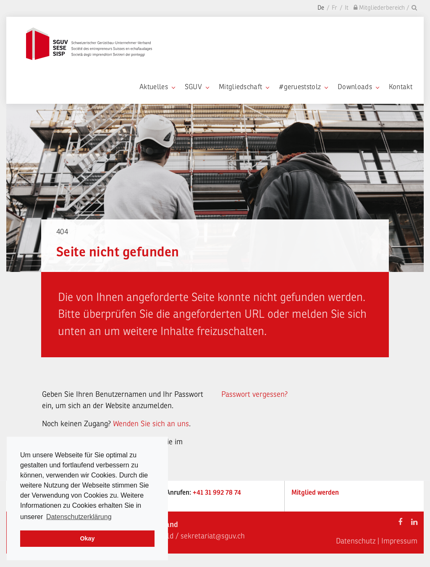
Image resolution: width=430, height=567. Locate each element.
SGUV (197, 87)
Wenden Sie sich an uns (151, 423)
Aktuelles (157, 87)
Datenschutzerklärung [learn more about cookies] (79, 516)
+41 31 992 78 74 (217, 492)
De (320, 7)
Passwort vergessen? (254, 394)
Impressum (399, 541)
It (347, 7)
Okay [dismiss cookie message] (87, 538)
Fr (334, 7)
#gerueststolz (303, 87)
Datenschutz (355, 541)
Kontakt (400, 87)
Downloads (358, 87)
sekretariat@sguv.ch (213, 536)
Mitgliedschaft (244, 87)
